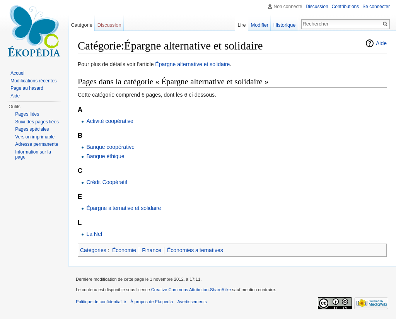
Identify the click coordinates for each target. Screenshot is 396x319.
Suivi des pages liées (37, 122)
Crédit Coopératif (106, 182)
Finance (151, 250)
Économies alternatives (195, 250)
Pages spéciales (32, 129)
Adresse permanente (36, 144)
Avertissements (192, 301)
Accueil (18, 73)
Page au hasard (26, 88)
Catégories (93, 250)
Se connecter (376, 6)
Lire (241, 25)
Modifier (260, 25)
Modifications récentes (33, 81)
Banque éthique (105, 156)
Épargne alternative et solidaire (192, 64)
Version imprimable (35, 137)
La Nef (94, 234)
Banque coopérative (110, 147)
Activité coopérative (109, 121)
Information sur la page (33, 154)
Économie (124, 250)
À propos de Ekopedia (151, 301)
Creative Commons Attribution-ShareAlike (191, 289)
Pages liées (27, 114)
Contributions (345, 6)
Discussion (317, 6)
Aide (381, 43)
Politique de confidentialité (101, 301)
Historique (284, 25)
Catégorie (81, 25)
